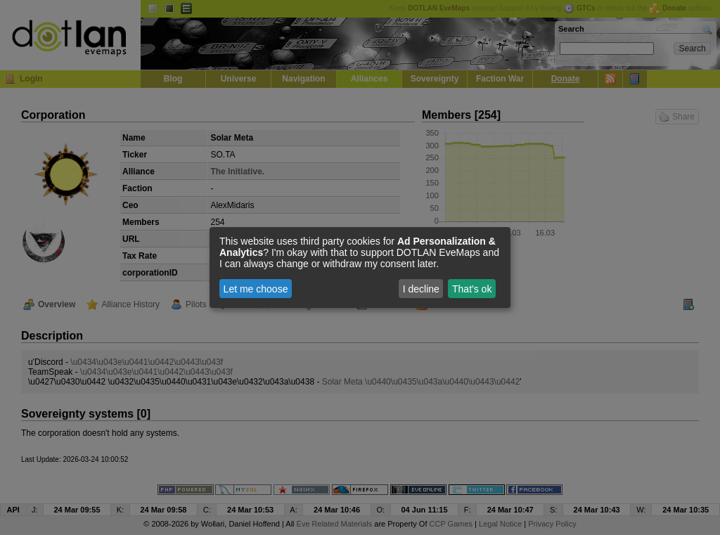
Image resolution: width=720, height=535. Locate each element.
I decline (421, 289)
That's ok (471, 289)
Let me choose (256, 289)
